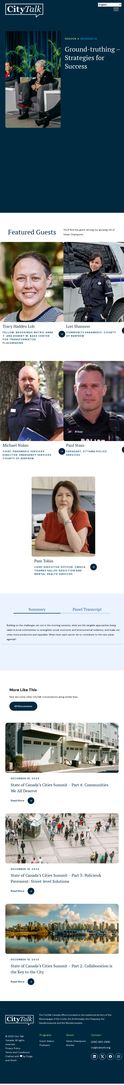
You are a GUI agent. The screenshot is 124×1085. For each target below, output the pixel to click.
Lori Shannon (78, 326)
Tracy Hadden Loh (19, 326)
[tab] (37, 609)
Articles (70, 1045)
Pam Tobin (43, 561)
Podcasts (45, 1045)
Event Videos (47, 1041)
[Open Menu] (116, 9)
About (70, 1035)
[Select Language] (109, 5)
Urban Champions (76, 1041)
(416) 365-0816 (100, 1042)
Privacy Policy (12, 1048)
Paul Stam (75, 445)
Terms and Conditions (17, 1052)
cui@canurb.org (100, 1047)
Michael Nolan (15, 445)
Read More (17, 800)
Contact (96, 1035)
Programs (45, 1035)
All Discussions (23, 706)
